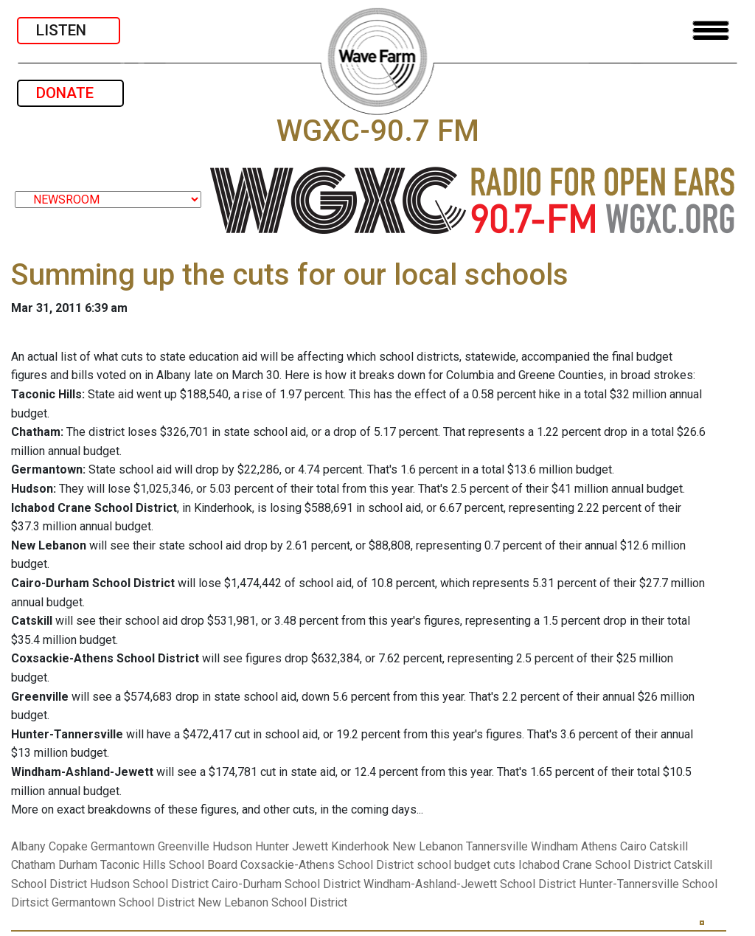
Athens (599, 846)
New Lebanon (427, 846)
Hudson (232, 846)
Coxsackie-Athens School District (327, 865)
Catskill (669, 846)
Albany (28, 846)
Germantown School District (123, 902)
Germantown (123, 846)
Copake (68, 846)
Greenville (183, 846)
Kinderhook (360, 846)
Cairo (633, 846)
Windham (554, 846)
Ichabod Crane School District (594, 865)
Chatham (33, 865)
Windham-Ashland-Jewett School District (469, 884)
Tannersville (497, 846)
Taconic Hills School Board (168, 865)
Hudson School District (149, 884)
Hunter (272, 846)
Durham (77, 865)
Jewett (310, 846)
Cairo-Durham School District (286, 884)
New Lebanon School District (272, 902)
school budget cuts (466, 865)
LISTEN (68, 30)
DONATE (70, 93)
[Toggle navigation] (710, 31)
